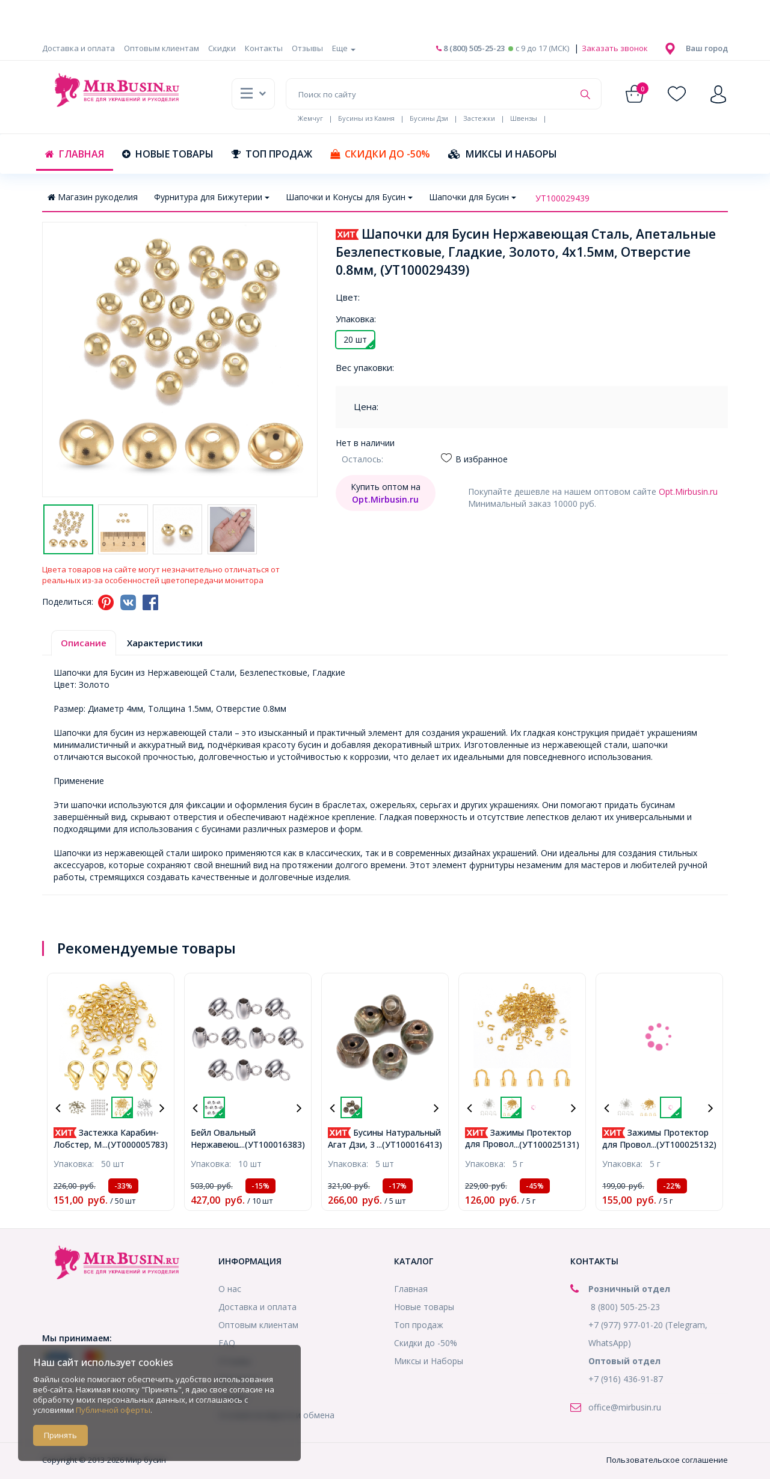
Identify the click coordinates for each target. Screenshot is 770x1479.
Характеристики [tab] (165, 643)
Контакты (264, 48)
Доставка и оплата (78, 48)
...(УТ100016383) (272, 1144)
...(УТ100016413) (409, 1144)
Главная (74, 154)
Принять (60, 1435)
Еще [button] (344, 48)
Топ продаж (272, 154)
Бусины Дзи (429, 118)
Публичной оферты (113, 1409)
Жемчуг (310, 118)
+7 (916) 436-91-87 (625, 1379)
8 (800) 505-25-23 (470, 48)
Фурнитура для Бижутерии (212, 197)
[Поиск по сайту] (429, 94)
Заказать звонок (614, 48)
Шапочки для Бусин (472, 197)
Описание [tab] (83, 643)
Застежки (479, 118)
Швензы (523, 118)
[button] (707, 48)
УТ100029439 (562, 198)
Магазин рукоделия (93, 197)
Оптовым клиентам (161, 48)
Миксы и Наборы (502, 154)
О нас (229, 1288)
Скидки (222, 48)
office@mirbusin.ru (624, 1407)
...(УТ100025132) (683, 1144)
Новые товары (168, 154)
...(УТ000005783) (135, 1144)
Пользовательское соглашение (667, 1459)
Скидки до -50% (380, 154)
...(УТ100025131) (546, 1144)
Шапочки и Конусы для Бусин (349, 197)
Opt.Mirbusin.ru (688, 491)
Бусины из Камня (366, 118)
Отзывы (307, 48)
